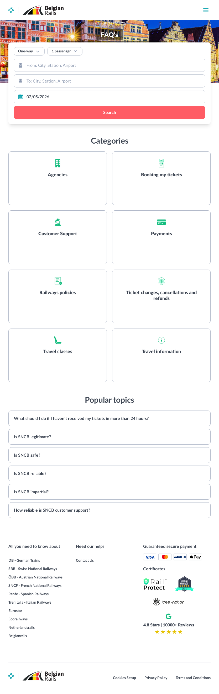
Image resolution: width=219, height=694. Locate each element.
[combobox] (109, 65)
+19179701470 (144, 10)
